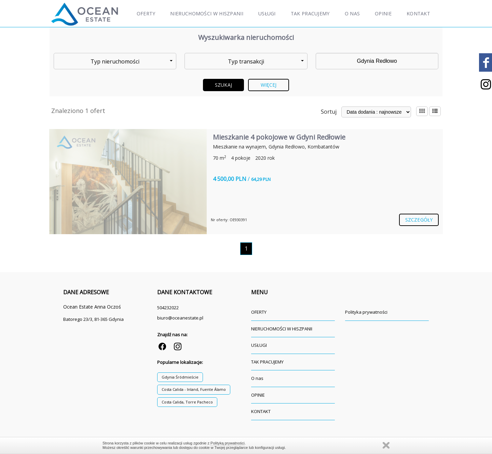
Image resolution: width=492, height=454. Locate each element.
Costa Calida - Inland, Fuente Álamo (194, 389)
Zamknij (386, 445)
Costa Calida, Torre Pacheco (187, 402)
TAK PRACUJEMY (310, 13)
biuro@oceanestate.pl (180, 318)
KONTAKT (418, 13)
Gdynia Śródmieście (180, 377)
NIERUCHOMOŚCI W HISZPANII (206, 13)
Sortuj (329, 111)
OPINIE (383, 13)
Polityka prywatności (366, 312)
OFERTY (146, 13)
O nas (352, 13)
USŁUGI (267, 13)
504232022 (168, 307)
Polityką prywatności (227, 443)
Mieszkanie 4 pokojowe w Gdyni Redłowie (279, 137)
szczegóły (419, 219)
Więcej (269, 85)
